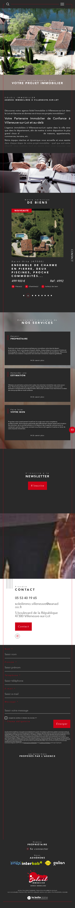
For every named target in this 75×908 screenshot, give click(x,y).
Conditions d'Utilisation (44, 743)
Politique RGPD (56, 892)
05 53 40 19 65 (26, 598)
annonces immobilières (31, 133)
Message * (11, 702)
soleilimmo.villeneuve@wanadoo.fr (36, 605)
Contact (72, 255)
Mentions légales (33, 892)
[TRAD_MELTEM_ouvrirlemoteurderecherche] (7, 4)
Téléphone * (13, 675)
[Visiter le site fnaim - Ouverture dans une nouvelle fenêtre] (47, 863)
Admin (42, 892)
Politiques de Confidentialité (30, 743)
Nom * (9, 649)
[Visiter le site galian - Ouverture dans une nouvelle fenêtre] (59, 863)
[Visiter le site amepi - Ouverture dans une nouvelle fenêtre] (15, 863)
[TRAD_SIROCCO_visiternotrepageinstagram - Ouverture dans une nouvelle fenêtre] (17, 636)
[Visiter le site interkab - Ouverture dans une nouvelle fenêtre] (32, 863)
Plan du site (22, 892)
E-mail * (10, 689)
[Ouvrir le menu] (62, 4)
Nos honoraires (13, 892)
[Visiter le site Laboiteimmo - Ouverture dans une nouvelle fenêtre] (37, 900)
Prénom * (11, 662)
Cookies (64, 892)
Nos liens (48, 892)
